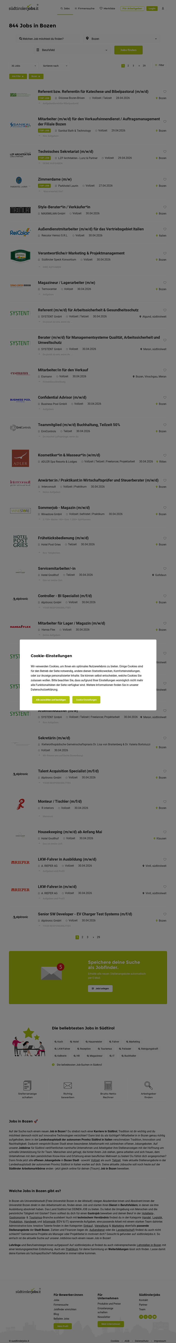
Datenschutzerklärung (44, 689)
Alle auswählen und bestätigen (51, 699)
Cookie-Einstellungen (86, 699)
